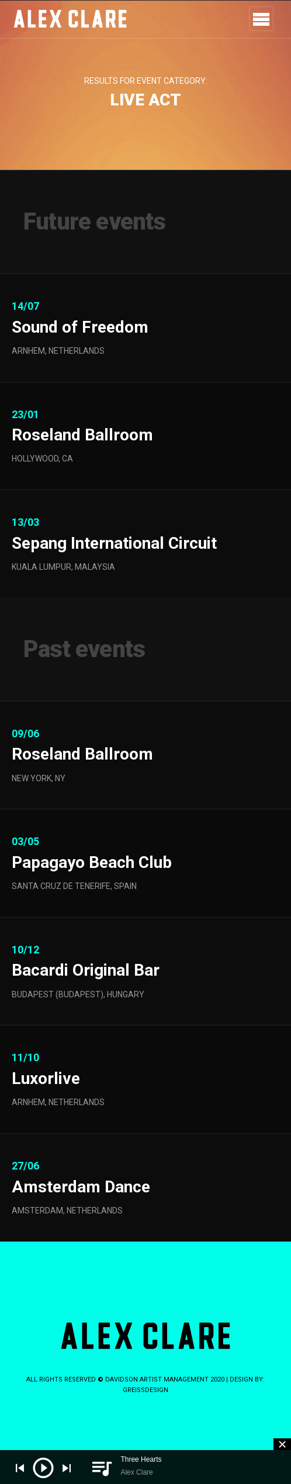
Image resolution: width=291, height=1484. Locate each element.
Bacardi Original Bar (86, 997)
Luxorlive (46, 1106)
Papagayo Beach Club (92, 889)
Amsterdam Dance (81, 1213)
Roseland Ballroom (82, 462)
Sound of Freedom (80, 327)
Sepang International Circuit (114, 570)
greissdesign (145, 1390)
